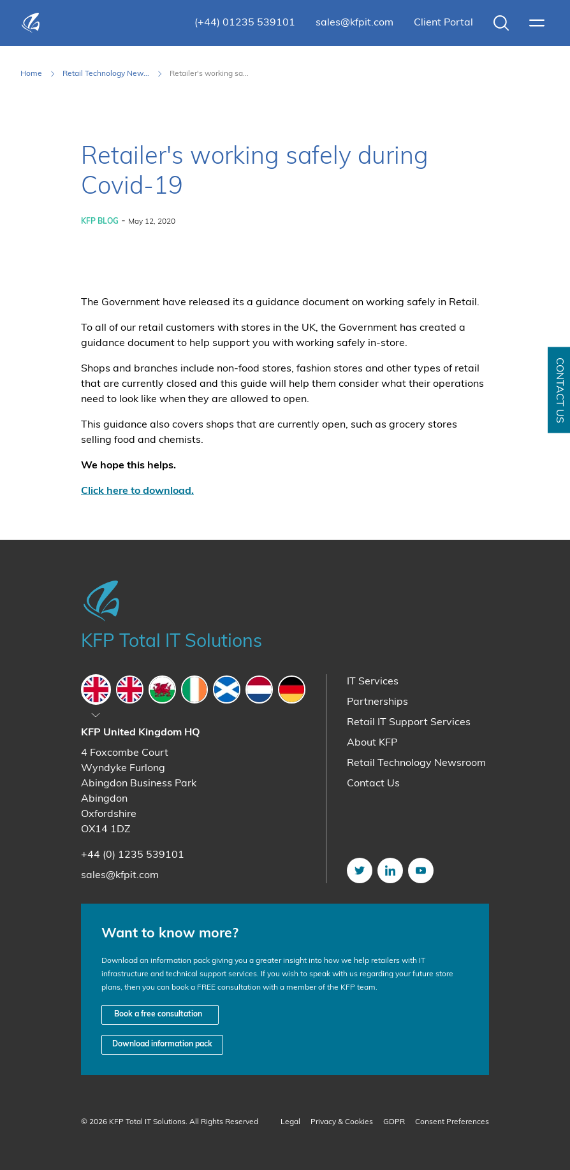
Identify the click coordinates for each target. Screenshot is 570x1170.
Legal (290, 1122)
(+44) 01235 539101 (244, 23)
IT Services (372, 682)
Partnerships (377, 702)
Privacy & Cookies (342, 1122)
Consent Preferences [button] (452, 1122)
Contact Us (373, 784)
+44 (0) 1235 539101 (132, 855)
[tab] (96, 689)
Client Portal (443, 23)
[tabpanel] (193, 804)
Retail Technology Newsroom (416, 763)
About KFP (372, 743)
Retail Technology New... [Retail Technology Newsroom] (105, 74)
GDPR (394, 1122)
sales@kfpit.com (354, 23)
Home (31, 74)
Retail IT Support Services (409, 723)
